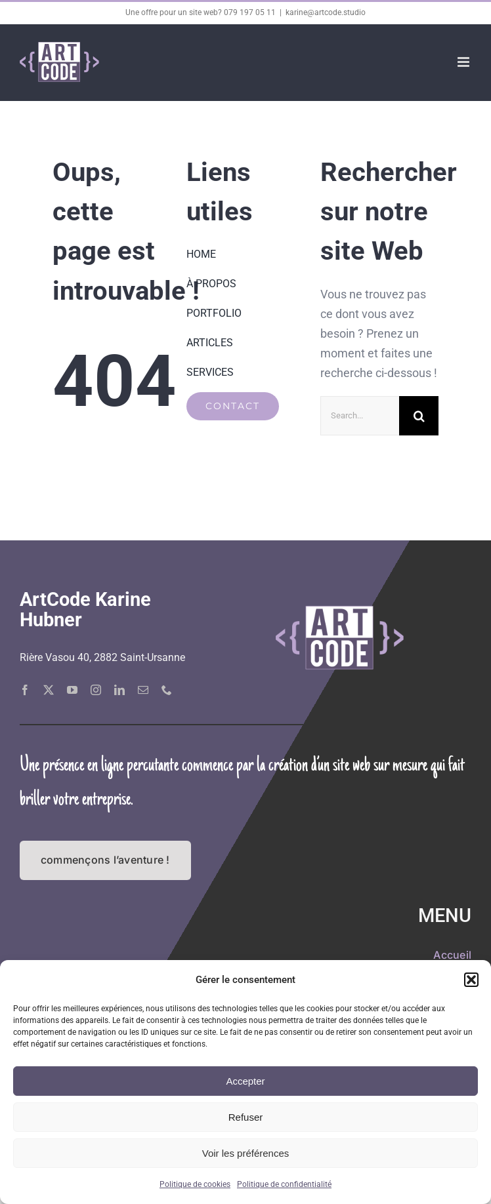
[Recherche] (418, 415)
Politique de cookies (195, 1184)
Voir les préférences (245, 1153)
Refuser (245, 1117)
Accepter (245, 1081)
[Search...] (359, 415)
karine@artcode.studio (326, 12)
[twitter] (48, 690)
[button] (471, 979)
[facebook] (25, 690)
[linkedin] (119, 690)
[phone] (166, 690)
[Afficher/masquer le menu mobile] (464, 62)
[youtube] (72, 690)
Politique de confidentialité (284, 1184)
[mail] (143, 690)
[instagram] (96, 690)
